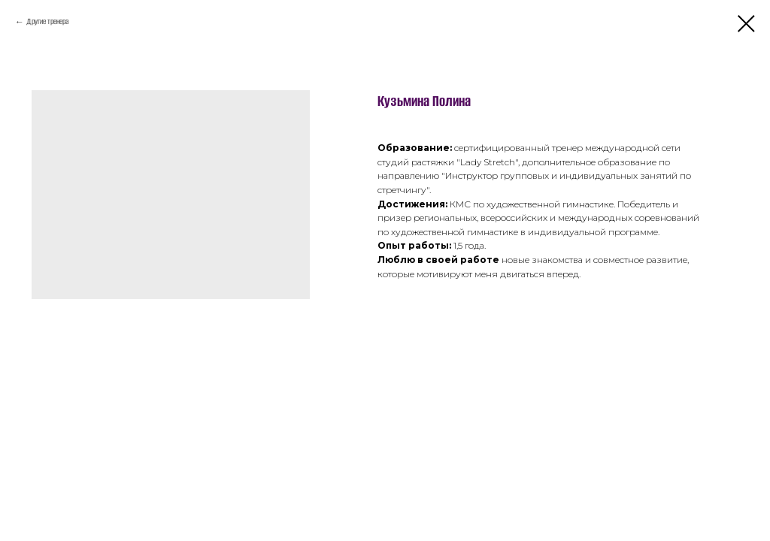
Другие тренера (47, 21)
